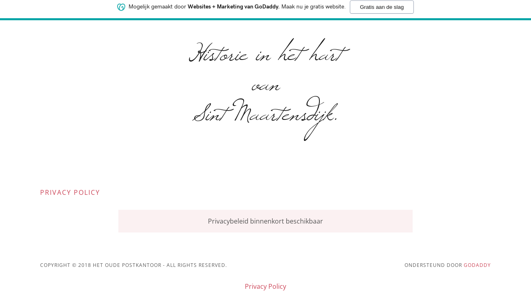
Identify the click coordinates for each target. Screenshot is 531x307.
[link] (266, 117)
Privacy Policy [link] (265, 286)
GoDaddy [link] (477, 265)
